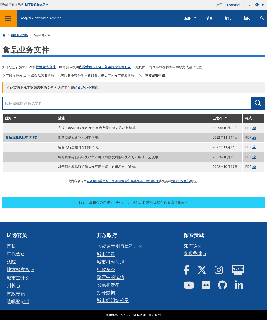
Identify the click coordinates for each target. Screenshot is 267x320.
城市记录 (106, 254)
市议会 (13, 253)
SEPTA (190, 246)
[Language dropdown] (260, 4)
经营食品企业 (46, 67)
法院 (11, 262)
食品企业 (84, 87)
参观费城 (193, 253)
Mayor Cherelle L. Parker (41, 18)
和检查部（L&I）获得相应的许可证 (105, 67)
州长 (11, 285)
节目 (209, 18)
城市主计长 (18, 277)
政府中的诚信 (110, 277)
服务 (187, 18)
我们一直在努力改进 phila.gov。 (133, 202)
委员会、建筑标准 (146, 181)
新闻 (247, 18)
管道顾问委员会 (97, 181)
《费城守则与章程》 (117, 246)
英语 (219, 5)
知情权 (126, 315)
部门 (228, 18)
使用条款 (112, 315)
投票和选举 (108, 284)
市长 (11, 246)
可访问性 (155, 315)
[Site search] (262, 18)
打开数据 (106, 292)
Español (233, 5)
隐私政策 (140, 315)
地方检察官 (18, 269)
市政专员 (16, 293)
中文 (247, 5)
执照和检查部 (180, 181)
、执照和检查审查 (121, 181)
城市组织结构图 (113, 300)
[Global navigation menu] (8, 18)
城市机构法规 (110, 262)
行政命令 (106, 269)
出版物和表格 (19, 35)
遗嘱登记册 (18, 301)
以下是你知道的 (36, 4)
